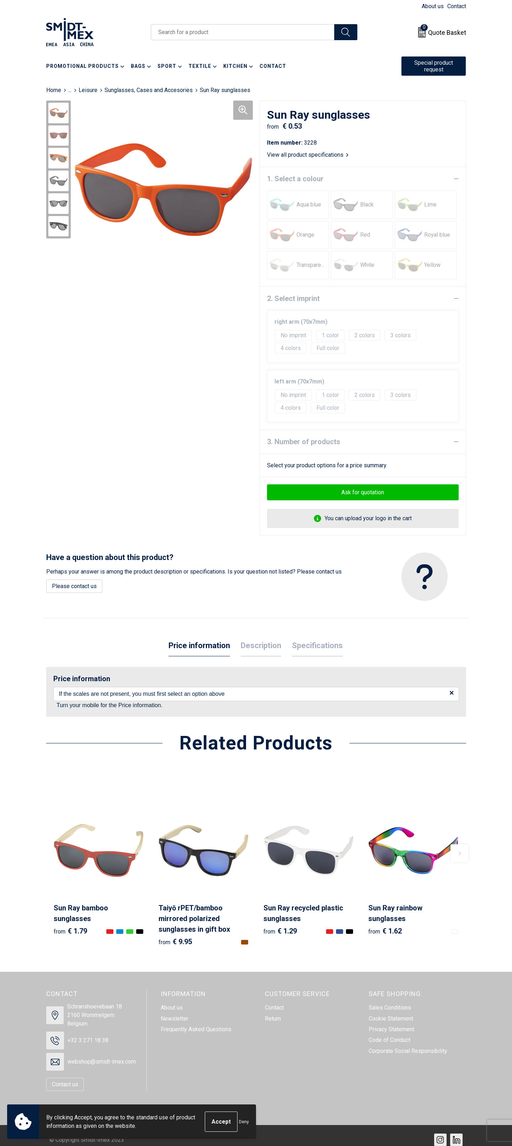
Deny (244, 1121)
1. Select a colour (295, 178)
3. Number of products (303, 441)
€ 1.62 (385, 931)
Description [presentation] (261, 645)
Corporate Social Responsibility (408, 1051)
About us (433, 6)
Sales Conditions (390, 1007)
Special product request (433, 66)
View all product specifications (307, 154)
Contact (456, 6)
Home (53, 90)
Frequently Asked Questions (196, 1029)
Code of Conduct (389, 1040)
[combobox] (243, 32)
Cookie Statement (391, 1018)
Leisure (88, 90)
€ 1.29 (280, 931)
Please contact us (74, 586)
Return (273, 1018)
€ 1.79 (70, 931)
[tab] (199, 645)
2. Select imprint (293, 298)
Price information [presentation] (199, 645)
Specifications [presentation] (317, 645)
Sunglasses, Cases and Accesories (149, 90)
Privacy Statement (391, 1029)
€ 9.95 (175, 941)
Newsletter (174, 1018)
